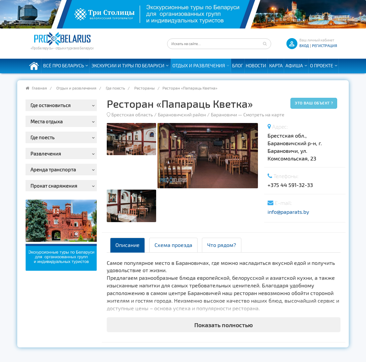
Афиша (294, 65)
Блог (237, 65)
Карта (276, 65)
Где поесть (115, 88)
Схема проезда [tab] (173, 245)
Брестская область (132, 114)
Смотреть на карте (263, 114)
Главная (39, 88)
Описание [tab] (127, 245)
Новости (256, 65)
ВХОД (304, 45)
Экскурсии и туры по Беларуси (127, 65)
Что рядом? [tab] (221, 245)
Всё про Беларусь (63, 65)
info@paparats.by (288, 212)
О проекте (321, 65)
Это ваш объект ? (314, 102)
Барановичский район (182, 114)
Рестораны (144, 88)
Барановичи (224, 114)
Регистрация (324, 45)
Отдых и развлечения (198, 65)
